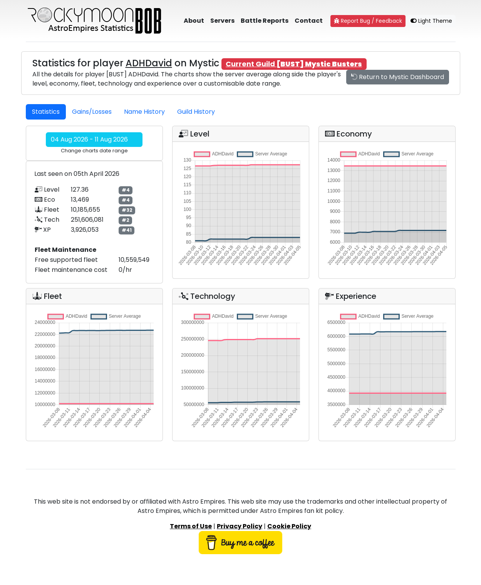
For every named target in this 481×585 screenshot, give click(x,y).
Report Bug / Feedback (368, 21)
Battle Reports (264, 20)
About (194, 20)
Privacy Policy (239, 526)
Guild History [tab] (196, 111)
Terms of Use (191, 526)
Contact (309, 20)
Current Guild (294, 64)
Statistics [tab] (46, 111)
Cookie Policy (289, 526)
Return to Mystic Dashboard (397, 76)
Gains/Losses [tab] (92, 111)
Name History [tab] (144, 111)
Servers (222, 20)
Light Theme (431, 21)
